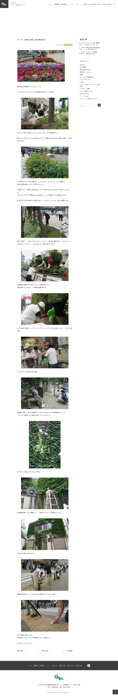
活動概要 (56, 4)
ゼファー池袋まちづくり (86, 91)
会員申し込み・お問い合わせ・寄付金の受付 (97, 4)
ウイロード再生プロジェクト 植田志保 (90, 85)
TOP (115, 692)
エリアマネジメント (85, 79)
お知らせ (78, 4)
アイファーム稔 (84, 96)
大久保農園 (83, 67)
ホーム (50, 4)
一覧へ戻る (44, 651)
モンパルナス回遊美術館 (86, 77)
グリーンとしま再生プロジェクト (89, 98)
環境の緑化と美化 (85, 69)
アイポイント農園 (85, 88)
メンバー (71, 4)
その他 (82, 82)
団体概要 (64, 4)
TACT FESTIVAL (84, 93)
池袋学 (82, 74)
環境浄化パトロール (85, 72)
